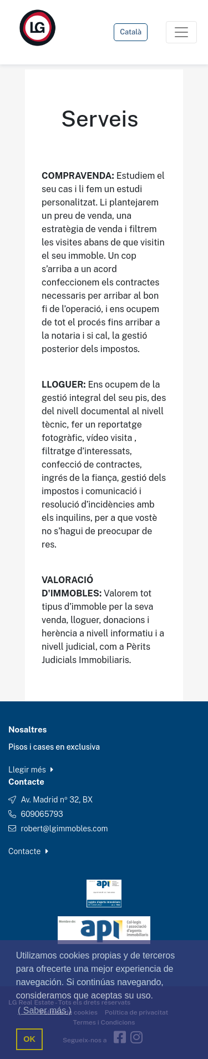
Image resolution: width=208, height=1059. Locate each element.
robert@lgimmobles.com (64, 828)
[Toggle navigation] (181, 32)
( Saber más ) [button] (45, 1010)
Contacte (28, 851)
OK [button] (29, 1039)
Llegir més (30, 769)
